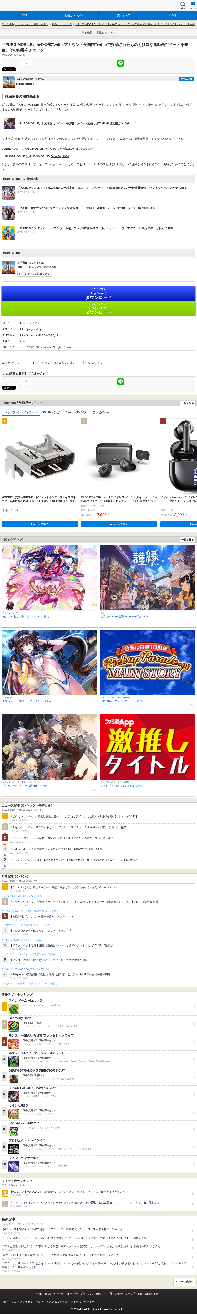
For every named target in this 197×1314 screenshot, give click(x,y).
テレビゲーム (101, 412)
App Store (98, 293)
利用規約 (59, 1293)
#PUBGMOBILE (32, 148)
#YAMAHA (50, 148)
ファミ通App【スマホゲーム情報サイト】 (25, 24)
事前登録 (87, 32)
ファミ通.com (133, 1293)
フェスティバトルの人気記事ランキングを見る (26, 969)
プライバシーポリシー (93, 1293)
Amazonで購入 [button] (40, 524)
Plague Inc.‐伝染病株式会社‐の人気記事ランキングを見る (31, 983)
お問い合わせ (43, 1293)
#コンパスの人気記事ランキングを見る (23, 896)
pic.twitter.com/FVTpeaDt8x (75, 148)
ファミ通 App (14, 5)
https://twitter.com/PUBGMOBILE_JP (39, 335)
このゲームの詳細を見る (36, 273)
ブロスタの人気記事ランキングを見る (22, 940)
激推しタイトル (105, 32)
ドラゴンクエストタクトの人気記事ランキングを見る (30, 954)
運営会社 (72, 1293)
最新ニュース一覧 (62, 24)
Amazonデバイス (76, 412)
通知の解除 (116, 1293)
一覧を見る (187, 402)
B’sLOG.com (151, 1293)
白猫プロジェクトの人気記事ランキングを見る (26, 925)
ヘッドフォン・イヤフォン (21, 412)
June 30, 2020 (60, 156)
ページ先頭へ (186, 1281)
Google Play (98, 308)
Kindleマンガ (51, 412)
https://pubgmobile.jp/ (31, 329)
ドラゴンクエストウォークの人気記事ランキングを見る (31, 911)
